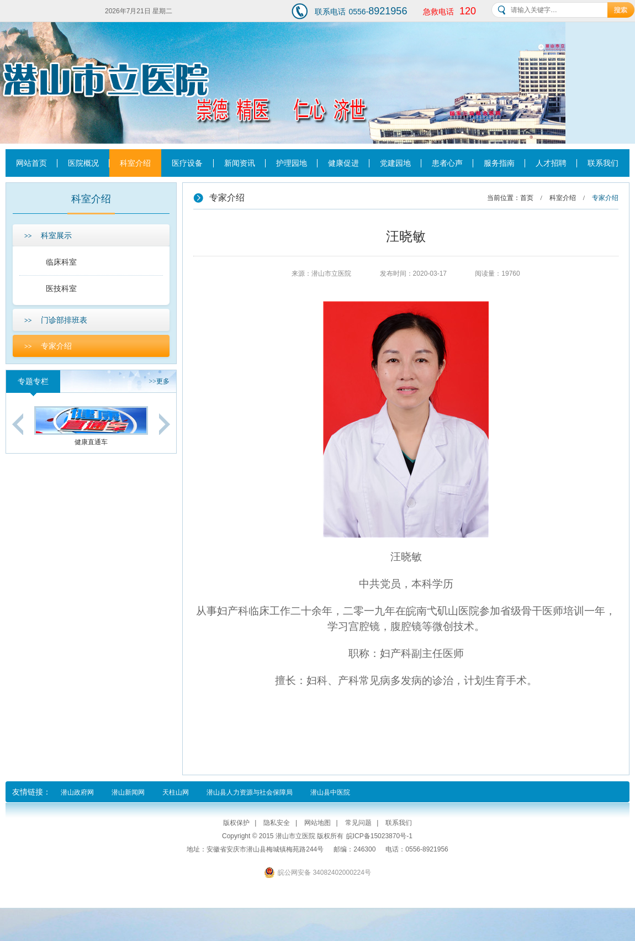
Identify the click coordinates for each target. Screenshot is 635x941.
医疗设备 (187, 163)
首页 (526, 198)
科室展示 (48, 235)
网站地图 (317, 823)
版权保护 (236, 823)
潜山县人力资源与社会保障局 (250, 792)
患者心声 (447, 163)
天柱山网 (175, 792)
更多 (159, 381)
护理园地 (291, 163)
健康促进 (343, 163)
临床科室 (61, 261)
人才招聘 (551, 163)
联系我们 (603, 163)
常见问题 (358, 823)
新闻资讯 (239, 163)
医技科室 (61, 288)
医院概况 (83, 163)
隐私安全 (276, 823)
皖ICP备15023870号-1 (379, 836)
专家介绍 (48, 345)
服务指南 (499, 163)
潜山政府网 (77, 792)
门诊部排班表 (55, 320)
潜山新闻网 (128, 792)
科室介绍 (135, 163)
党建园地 (395, 163)
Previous (17, 424)
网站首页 (31, 163)
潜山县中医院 (330, 792)
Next (164, 424)
